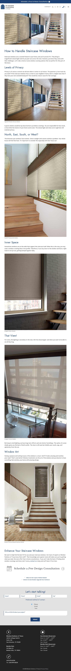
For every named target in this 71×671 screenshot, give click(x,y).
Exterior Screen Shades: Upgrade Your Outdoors (37, 579)
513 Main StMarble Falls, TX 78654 (13, 648)
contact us (33, 561)
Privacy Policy (44, 668)
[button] (68, 7)
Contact (48, 7)
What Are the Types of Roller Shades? (36, 577)
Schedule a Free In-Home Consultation (35, 2)
